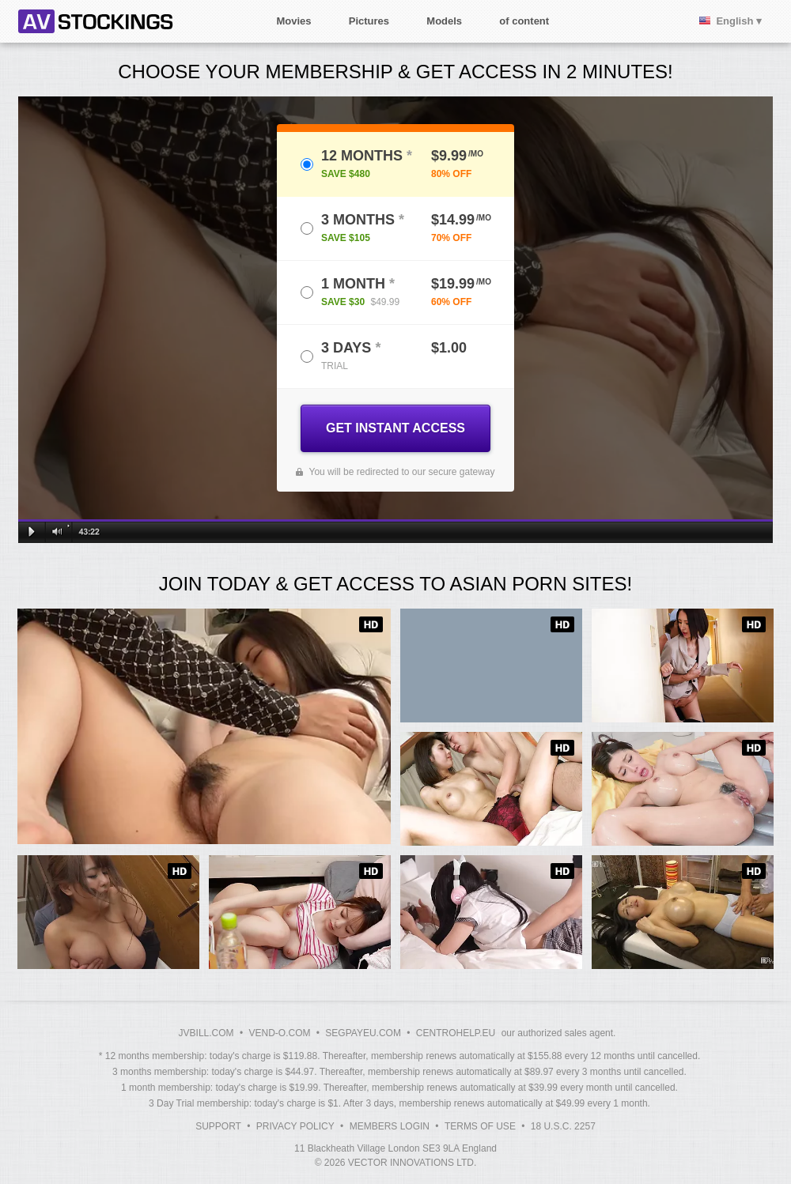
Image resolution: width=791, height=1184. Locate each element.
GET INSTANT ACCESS (395, 428)
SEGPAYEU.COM (363, 1033)
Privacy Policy (295, 1126)
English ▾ (739, 21)
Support (218, 1126)
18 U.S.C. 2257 (563, 1126)
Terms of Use (480, 1126)
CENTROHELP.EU (455, 1033)
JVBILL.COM (206, 1033)
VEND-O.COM (279, 1033)
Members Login (390, 1126)
